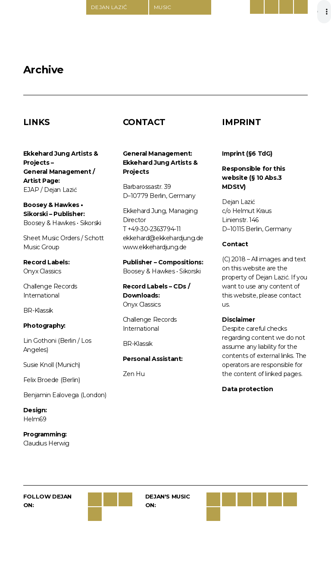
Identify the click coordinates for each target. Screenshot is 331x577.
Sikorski (213, 499)
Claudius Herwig (46, 443)
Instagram (125, 499)
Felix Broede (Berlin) (51, 380)
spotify (244, 499)
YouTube (95, 514)
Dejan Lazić (54, 31)
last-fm (290, 499)
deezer (275, 499)
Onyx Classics (42, 271)
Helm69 (35, 419)
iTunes (229, 499)
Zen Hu (134, 374)
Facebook (95, 499)
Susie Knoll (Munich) (51, 365)
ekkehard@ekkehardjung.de (163, 238)
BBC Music (213, 514)
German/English (257, 7)
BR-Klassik (38, 310)
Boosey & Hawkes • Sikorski (62, 223)
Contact (286, 7)
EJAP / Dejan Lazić (50, 190)
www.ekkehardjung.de (155, 247)
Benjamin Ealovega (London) (64, 395)
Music (163, 7)
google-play (259, 499)
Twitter (110, 499)
